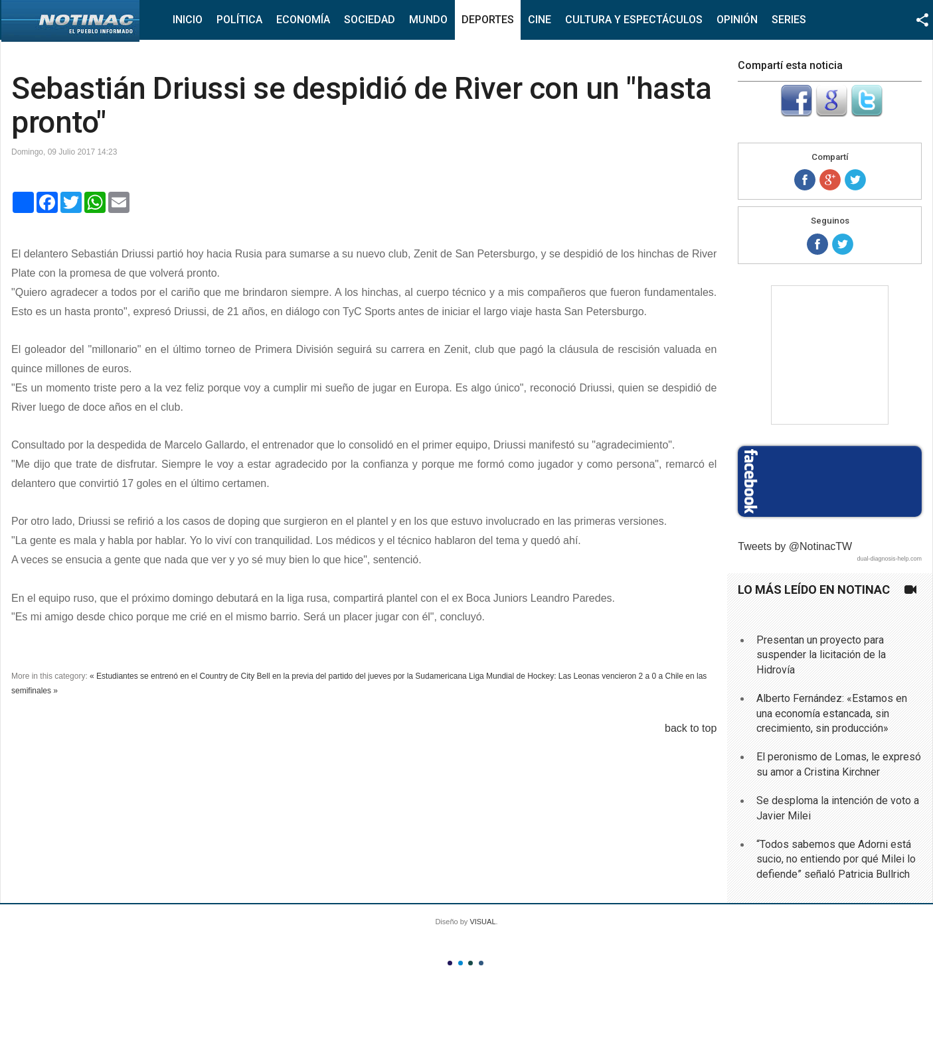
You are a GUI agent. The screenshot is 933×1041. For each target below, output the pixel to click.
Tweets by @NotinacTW (795, 546)
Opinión (737, 19)
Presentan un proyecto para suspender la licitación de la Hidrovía (821, 655)
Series (789, 19)
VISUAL (482, 922)
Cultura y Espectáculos (634, 19)
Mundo (428, 19)
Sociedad (369, 19)
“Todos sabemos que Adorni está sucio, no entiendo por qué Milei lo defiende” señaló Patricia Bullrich (836, 859)
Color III (470, 963)
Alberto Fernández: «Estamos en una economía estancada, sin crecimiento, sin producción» (831, 713)
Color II (460, 963)
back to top (691, 728)
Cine (539, 19)
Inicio (188, 19)
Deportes (488, 19)
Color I (450, 963)
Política (239, 19)
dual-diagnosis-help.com (889, 558)
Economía (303, 19)
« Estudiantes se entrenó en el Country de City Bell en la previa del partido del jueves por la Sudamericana (278, 676)
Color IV (481, 963)
